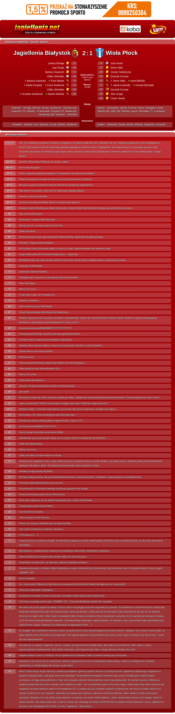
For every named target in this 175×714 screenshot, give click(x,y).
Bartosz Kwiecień (54, 72)
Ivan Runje (58, 67)
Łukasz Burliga (56, 63)
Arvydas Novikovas (32, 94)
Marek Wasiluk (56, 94)
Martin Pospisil (34, 85)
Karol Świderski (55, 85)
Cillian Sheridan (55, 76)
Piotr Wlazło (57, 80)
